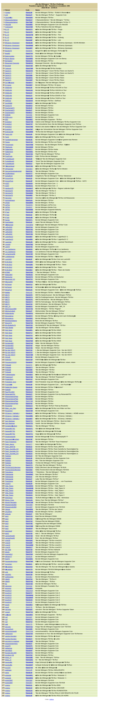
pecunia (8, 627)
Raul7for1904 (10, 392)
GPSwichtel (9, 169)
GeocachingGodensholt (13, 171)
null (6, 617)
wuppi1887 (9, 680)
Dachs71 (8, 71)
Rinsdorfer (8, 406)
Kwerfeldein (9, 222)
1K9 (6, 15)
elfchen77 (8, 556)
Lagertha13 (9, 237)
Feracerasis (9, 145)
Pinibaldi (8, 365)
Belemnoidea (9, 56)
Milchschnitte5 (10, 311)
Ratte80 (8, 390)
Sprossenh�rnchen (12, 439)
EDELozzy (8, 117)
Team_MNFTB (10, 447)
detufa (7, 552)
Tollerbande (9, 474)
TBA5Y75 (29, 624)
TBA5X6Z (29, 586)
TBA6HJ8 (29, 602)
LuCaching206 (10, 254)
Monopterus (9, 316)
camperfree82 (10, 536)
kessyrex (8, 588)
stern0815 (8, 650)
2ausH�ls (8, 17)
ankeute (8, 514)
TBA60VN (29, 205)
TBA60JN (29, 556)
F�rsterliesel (9, 166)
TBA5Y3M (29, 401)
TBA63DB (29, 505)
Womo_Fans (9, 500)
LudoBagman (9, 257)
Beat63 (7, 53)
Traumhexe (9, 481)
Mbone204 (8, 282)
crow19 (7, 540)
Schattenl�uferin (11, 426)
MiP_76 (7, 306)
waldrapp (8, 670)
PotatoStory (9, 379)
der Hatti (8, 550)
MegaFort (8, 290)
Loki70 (7, 247)
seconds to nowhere (12, 641)
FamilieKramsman (11, 140)
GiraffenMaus (10, 173)
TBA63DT (29, 683)
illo (6, 584)
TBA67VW (29, 631)
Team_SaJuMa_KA (12, 449)
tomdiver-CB (9, 655)
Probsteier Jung (10, 382)
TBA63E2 (29, 577)
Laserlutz (8, 242)
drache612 (8, 554)
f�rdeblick (8, 567)
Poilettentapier (10, 375)
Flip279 (7, 154)
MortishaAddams (11, 321)
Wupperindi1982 (10, 505)
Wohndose (9, 498)
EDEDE (8, 115)
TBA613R (29, 670)
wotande (8, 675)
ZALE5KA (8, 512)
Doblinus (51, 699)
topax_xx (8, 657)
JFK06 (7, 203)
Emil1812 (8, 122)
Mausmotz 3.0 (10, 279)
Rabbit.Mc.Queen (11, 387)
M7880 (7, 272)
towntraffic (8, 662)
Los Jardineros (10, 249)
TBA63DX (29, 169)
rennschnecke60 (11, 631)
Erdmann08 (9, 132)
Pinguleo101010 (10, 362)
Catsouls (8, 68)
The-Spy (8, 465)
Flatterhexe (9, 149)
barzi (6, 516)
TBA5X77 (29, 444)
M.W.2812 (8, 262)
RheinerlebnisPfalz (11, 396)
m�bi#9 (8, 615)
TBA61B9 (29, 680)
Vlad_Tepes (9, 486)
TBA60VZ (29, 207)
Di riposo (8, 85)
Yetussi (7, 509)
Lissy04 (7, 244)
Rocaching (8, 411)
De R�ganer (9, 83)
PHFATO (8, 360)
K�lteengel (9, 225)
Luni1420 (8, 259)
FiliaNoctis (8, 147)
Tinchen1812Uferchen (12, 467)
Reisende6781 (10, 394)
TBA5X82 (29, 115)
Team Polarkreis (10, 442)
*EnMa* (7, 12)
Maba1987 (8, 275)
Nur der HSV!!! (10, 350)
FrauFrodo (8, 156)
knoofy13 (8, 591)
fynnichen (8, 564)
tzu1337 (8, 668)
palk (6, 624)
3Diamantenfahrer (11, 20)
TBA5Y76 (29, 607)
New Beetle (9, 328)
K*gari (7, 212)
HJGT (7, 183)
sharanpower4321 (11, 644)
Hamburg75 (9, 188)
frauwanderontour (11, 561)
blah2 (7, 533)
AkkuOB (8, 24)
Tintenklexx (9, 472)
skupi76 (8, 646)
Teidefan (8, 456)
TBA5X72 (29, 365)
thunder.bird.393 (10, 653)
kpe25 (7, 605)
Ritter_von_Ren (10, 408)
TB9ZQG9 (29, 591)
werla (7, 673)
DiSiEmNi (8, 88)
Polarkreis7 (9, 377)
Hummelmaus (10, 200)
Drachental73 (9, 108)
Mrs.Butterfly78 (10, 325)
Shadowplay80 (10, 437)
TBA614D (29, 292)
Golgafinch (9, 176)
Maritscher (8, 277)
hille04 (7, 579)
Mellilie (7, 292)
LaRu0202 (8, 227)
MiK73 (7, 295)
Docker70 (8, 106)
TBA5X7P (29, 73)
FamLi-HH (8, 134)
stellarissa (8, 648)
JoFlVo (7, 205)
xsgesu (7, 685)
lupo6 (7, 607)
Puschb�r (8, 384)
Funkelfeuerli (9, 159)
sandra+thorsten (10, 636)
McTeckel (8, 284)
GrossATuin (9, 178)
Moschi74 (8, 323)
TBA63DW (29, 225)
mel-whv (8, 609)
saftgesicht (9, 634)
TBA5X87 (29, 617)
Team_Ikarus (9, 444)
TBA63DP (29, 507)
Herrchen (8, 198)
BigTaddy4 (8, 61)
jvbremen (8, 586)
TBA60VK (29, 51)
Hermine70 (9, 191)
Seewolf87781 (10, 429)
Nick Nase (8, 330)
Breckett (8, 66)
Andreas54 (9, 27)
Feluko (7, 142)
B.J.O (7, 29)
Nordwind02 (9, 343)
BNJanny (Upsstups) (12, 43)
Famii (7, 137)
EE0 (6, 119)
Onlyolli (7, 357)
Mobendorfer (9, 313)
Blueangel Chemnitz (12, 63)
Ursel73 (8, 484)
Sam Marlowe (10, 421)
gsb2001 (8, 574)
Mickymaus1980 (10, 309)
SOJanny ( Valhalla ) (12, 413)
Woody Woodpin (11, 502)
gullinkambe (9, 577)
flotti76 (7, 559)
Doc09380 (8, 103)
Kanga (7, 220)
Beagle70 (8, 51)
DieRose (8, 101)
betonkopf (8, 531)
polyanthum (9, 629)
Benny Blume (9, 58)
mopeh (7, 612)
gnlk (6, 572)
